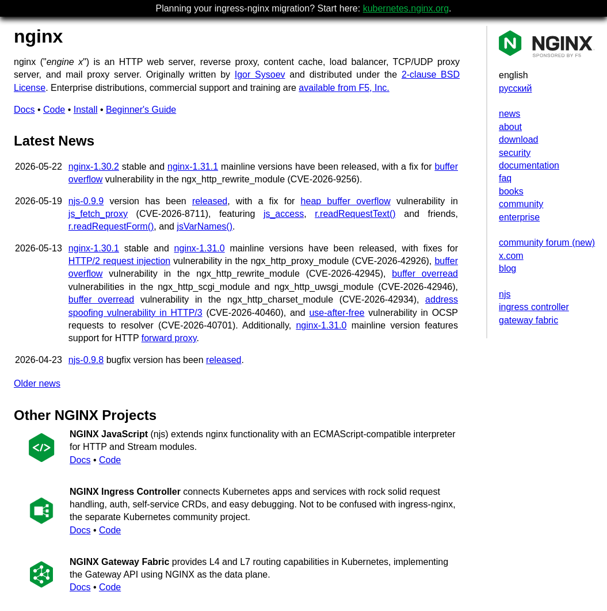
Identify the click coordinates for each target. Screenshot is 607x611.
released (209, 201)
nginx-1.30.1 (93, 248)
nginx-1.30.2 (93, 166)
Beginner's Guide (141, 109)
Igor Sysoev (260, 74)
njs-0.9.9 (86, 201)
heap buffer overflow (346, 201)
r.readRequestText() (355, 214)
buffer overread (425, 273)
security (514, 153)
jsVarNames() (204, 226)
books (511, 191)
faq (505, 178)
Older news (37, 383)
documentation (529, 165)
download (519, 139)
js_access (284, 214)
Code (54, 109)
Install (86, 109)
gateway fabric (528, 320)
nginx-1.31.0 (199, 248)
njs (504, 294)
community (521, 204)
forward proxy (169, 338)
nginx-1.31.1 (192, 166)
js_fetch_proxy (98, 214)
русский (515, 88)
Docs (24, 109)
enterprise (519, 217)
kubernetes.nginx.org (406, 8)
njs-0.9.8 (86, 360)
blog (507, 268)
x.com (511, 256)
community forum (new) (547, 242)
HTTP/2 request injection (119, 261)
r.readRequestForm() (111, 226)
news (509, 114)
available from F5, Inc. (344, 88)
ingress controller (534, 307)
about (510, 127)
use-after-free (336, 313)
